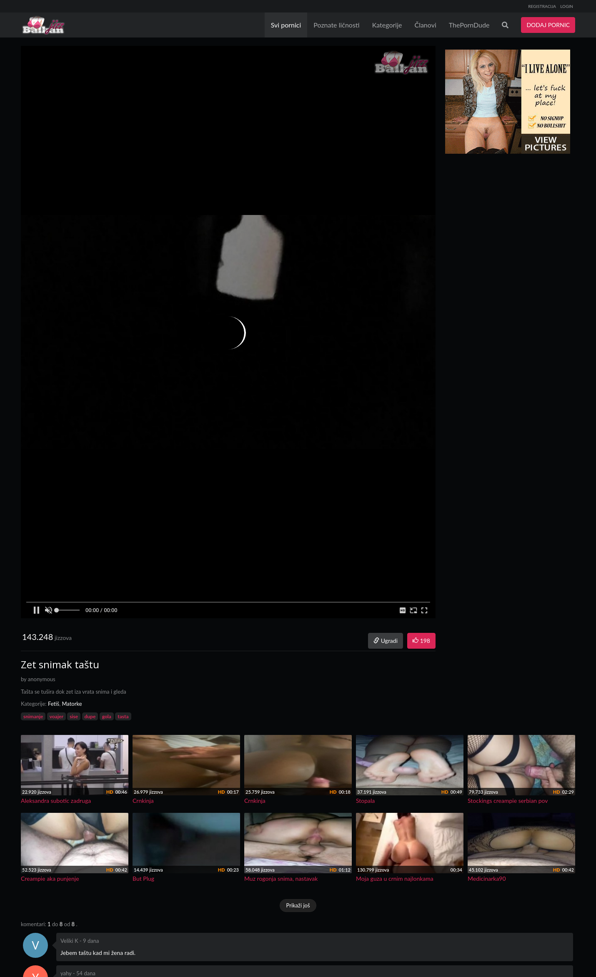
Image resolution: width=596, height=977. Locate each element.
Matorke (72, 703)
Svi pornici (286, 25)
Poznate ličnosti (336, 25)
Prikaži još (298, 905)
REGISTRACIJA (542, 6)
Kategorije (387, 25)
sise (74, 716)
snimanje (33, 716)
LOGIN (566, 6)
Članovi (425, 25)
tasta (123, 716)
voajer (56, 716)
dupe (90, 716)
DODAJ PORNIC (548, 24)
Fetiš (53, 703)
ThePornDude (469, 25)
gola (106, 716)
